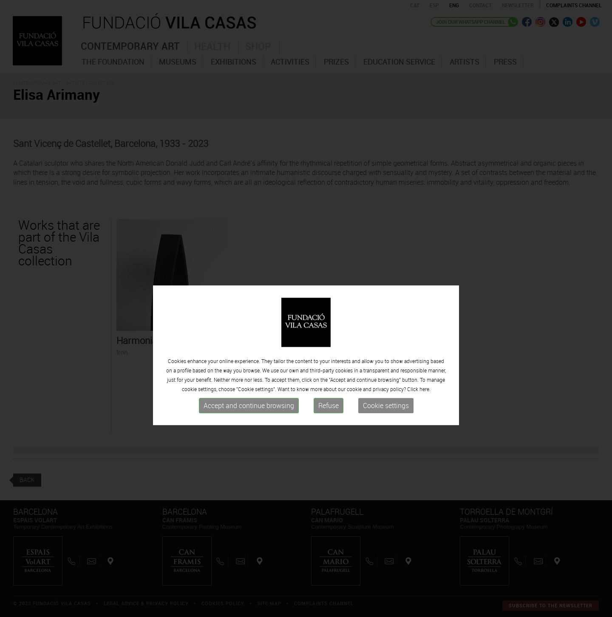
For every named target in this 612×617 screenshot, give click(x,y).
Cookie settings (386, 418)
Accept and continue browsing (249, 418)
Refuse (328, 418)
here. (425, 401)
